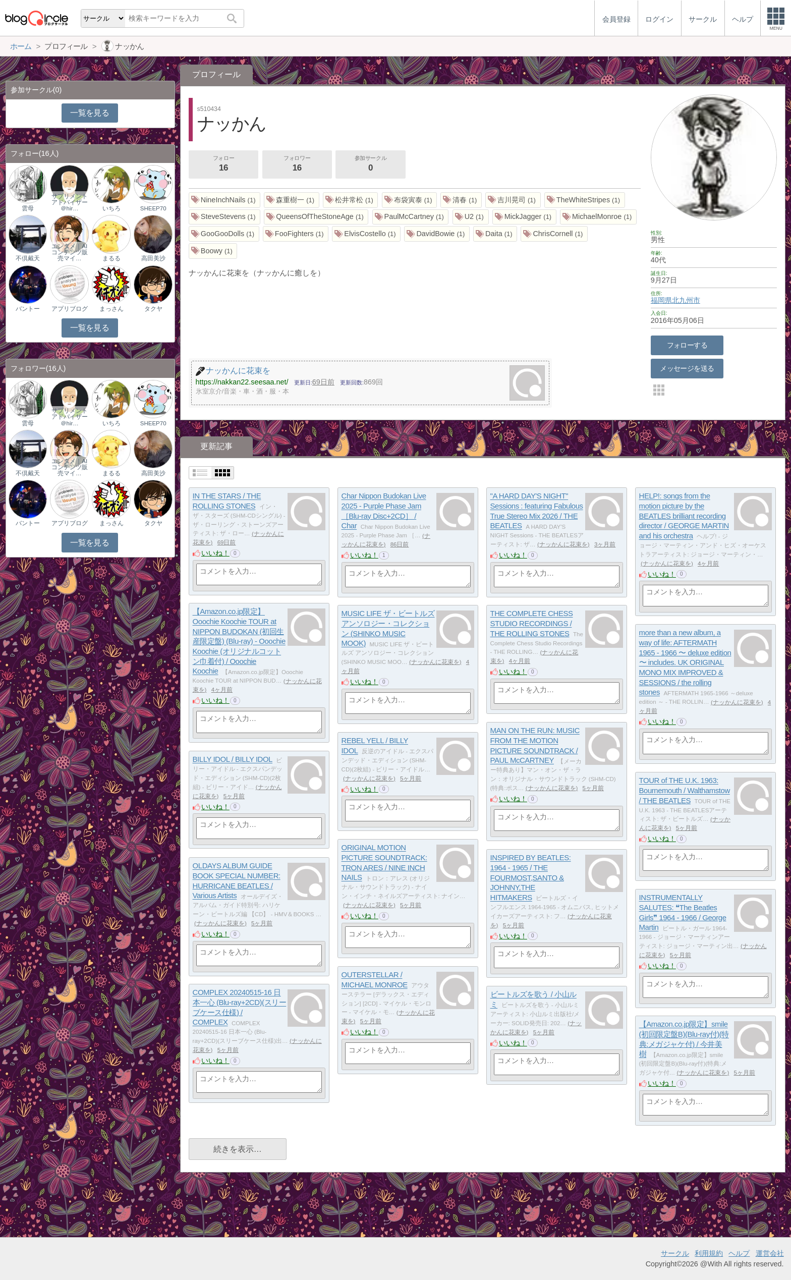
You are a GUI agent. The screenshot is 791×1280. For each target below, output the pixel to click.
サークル (675, 1253)
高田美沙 (153, 258)
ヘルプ (739, 1253)
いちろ (111, 208)
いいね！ (215, 553)
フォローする (687, 345)
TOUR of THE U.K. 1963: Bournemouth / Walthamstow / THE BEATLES (684, 790)
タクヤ (153, 309)
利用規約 (709, 1253)
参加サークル (370, 164)
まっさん (111, 309)
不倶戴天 (28, 258)
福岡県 (661, 300)
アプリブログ (69, 309)
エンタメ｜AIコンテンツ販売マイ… (69, 252)
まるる (111, 258)
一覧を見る (89, 112)
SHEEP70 (153, 208)
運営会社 (770, 1253)
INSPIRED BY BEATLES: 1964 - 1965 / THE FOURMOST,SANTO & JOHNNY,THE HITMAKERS (530, 878)
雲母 (28, 208)
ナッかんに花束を (563, 544)
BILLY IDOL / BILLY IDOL (232, 759)
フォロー (223, 164)
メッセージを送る (687, 368)
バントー (28, 309)
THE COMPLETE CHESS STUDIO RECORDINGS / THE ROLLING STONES (531, 623)
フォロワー (297, 164)
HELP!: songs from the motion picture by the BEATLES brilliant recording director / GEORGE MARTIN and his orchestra (684, 516)
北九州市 (686, 300)
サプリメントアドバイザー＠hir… (69, 202)
